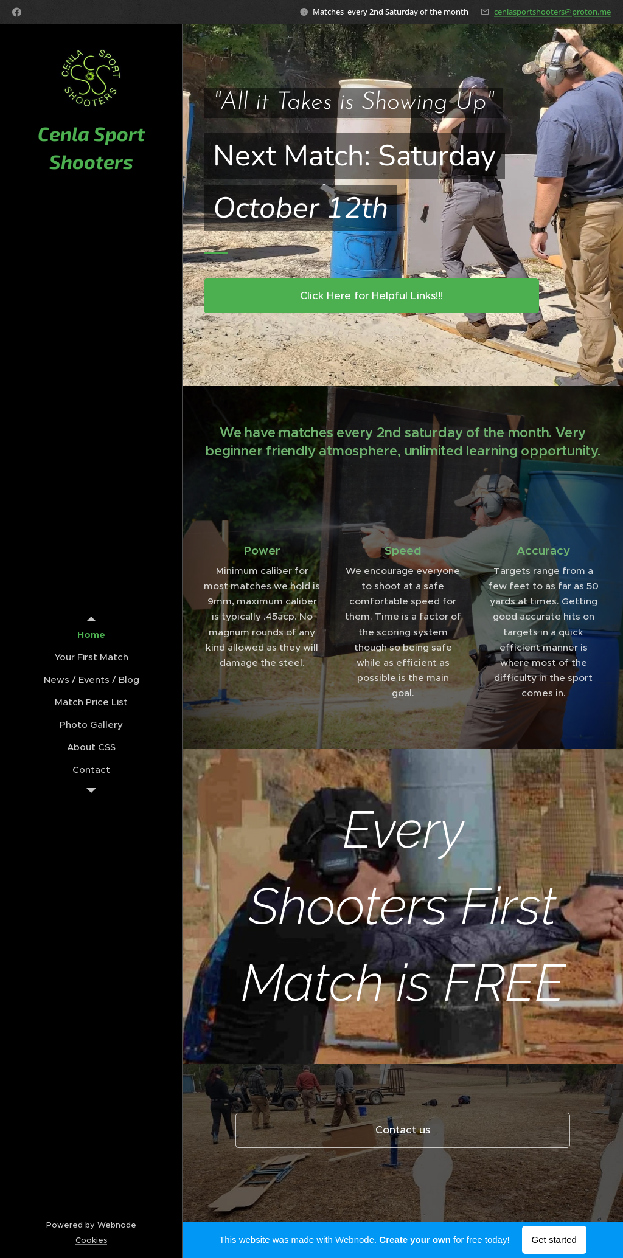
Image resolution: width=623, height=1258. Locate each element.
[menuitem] (91, 634)
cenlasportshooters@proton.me (552, 11)
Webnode (116, 1225)
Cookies (91, 1240)
